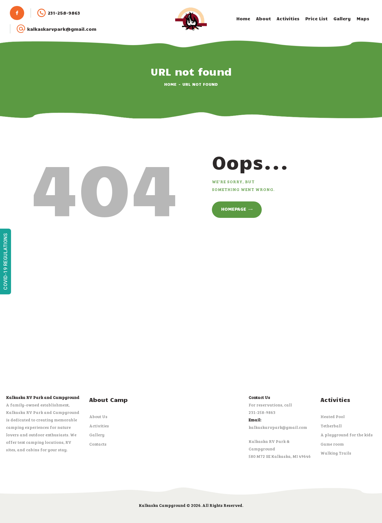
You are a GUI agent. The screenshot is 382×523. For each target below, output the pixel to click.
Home (170, 84)
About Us (98, 416)
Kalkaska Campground (162, 505)
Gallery (96, 435)
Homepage (233, 209)
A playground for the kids (347, 435)
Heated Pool (333, 416)
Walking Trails (336, 453)
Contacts (98, 444)
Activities (99, 426)
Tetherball (331, 426)
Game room (332, 444)
